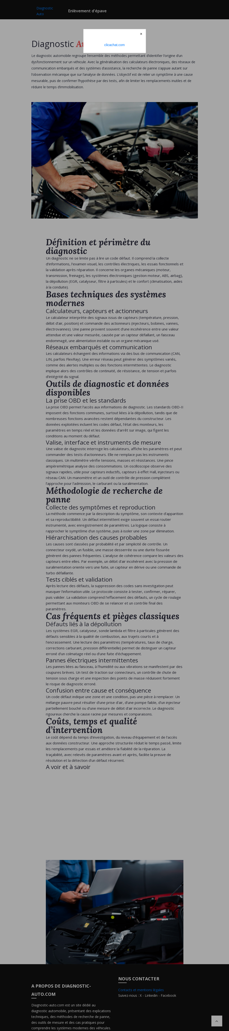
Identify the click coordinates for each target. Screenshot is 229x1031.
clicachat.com (114, 45)
